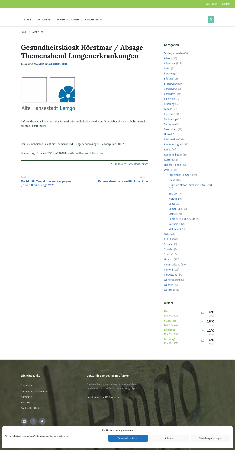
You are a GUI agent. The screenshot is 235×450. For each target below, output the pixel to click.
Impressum (27, 385)
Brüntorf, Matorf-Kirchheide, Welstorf (190, 185)
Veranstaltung (172, 264)
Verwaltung (170, 274)
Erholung (169, 104)
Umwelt (168, 259)
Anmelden (26, 396)
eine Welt (169, 99)
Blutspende (171, 83)
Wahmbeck (175, 229)
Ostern (168, 234)
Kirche (167, 149)
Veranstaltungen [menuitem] (68, 19)
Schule (168, 244)
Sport (167, 254)
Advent (168, 58)
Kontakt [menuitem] (226, 3)
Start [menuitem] (27, 19)
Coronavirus (170, 88)
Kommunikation (173, 154)
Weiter (144, 177)
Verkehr (168, 269)
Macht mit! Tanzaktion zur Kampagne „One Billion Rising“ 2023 (46, 183)
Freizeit (168, 114)
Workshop (169, 290)
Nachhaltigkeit (172, 164)
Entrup (173, 193)
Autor (167, 68)
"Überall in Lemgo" (180, 175)
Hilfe (167, 134)
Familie (168, 109)
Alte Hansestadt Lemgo (134, 164)
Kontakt (25, 402)
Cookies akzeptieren (128, 438)
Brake (172, 180)
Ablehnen (169, 438)
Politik (168, 239)
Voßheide (174, 224)
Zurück (25, 177)
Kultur (168, 159)
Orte (64, 63)
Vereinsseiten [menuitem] (94, 19)
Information (171, 139)
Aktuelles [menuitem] (43, 19)
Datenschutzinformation (34, 391)
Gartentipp (170, 119)
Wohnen (168, 285)
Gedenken (170, 124)
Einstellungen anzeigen (210, 438)
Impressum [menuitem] (211, 3)
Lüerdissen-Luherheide (182, 219)
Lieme (172, 214)
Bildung (168, 78)
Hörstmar (174, 198)
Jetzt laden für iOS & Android (103, 397)
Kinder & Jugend (173, 144)
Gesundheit (170, 129)
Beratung (169, 73)
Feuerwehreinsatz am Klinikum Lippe (123, 181)
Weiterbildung (172, 279)
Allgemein (54, 63)
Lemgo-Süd (175, 209)
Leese (172, 203)
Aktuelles (38, 32)
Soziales (169, 249)
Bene (43, 63)
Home (24, 32)
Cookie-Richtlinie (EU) (33, 408)
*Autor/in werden (174, 53)
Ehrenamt (169, 94)
